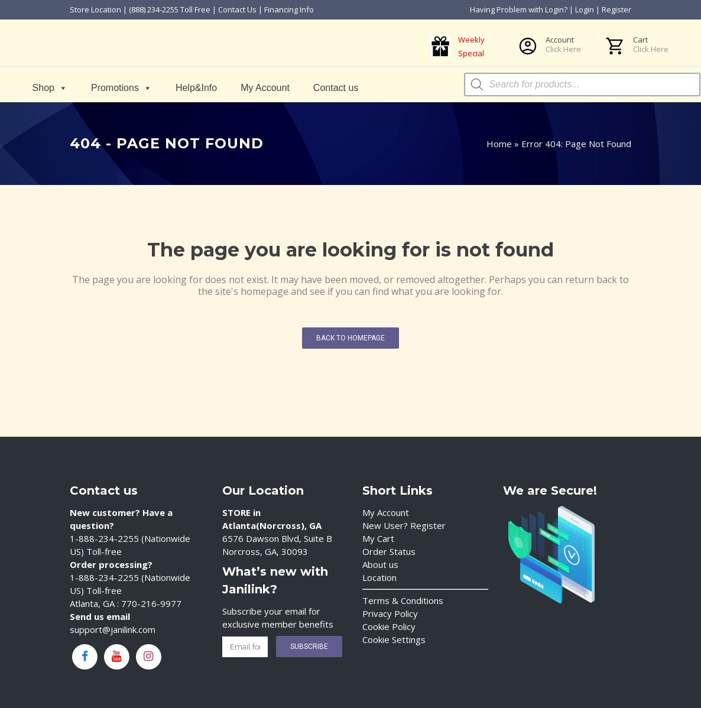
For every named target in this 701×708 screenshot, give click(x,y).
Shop (50, 88)
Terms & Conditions (402, 600)
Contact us (335, 88)
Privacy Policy (390, 613)
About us (380, 564)
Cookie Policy (389, 626)
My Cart (378, 538)
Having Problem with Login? (518, 9)
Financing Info (289, 9)
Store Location (95, 9)
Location (379, 577)
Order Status (389, 551)
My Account (265, 88)
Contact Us (237, 9)
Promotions (121, 88)
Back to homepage (350, 338)
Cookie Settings (394, 639)
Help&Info (196, 88)
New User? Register (404, 525)
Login (584, 9)
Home (499, 144)
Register (616, 9)
